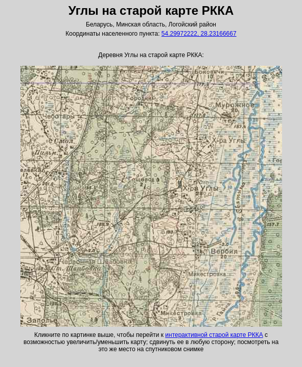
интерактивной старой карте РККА (214, 334)
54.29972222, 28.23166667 (199, 33)
